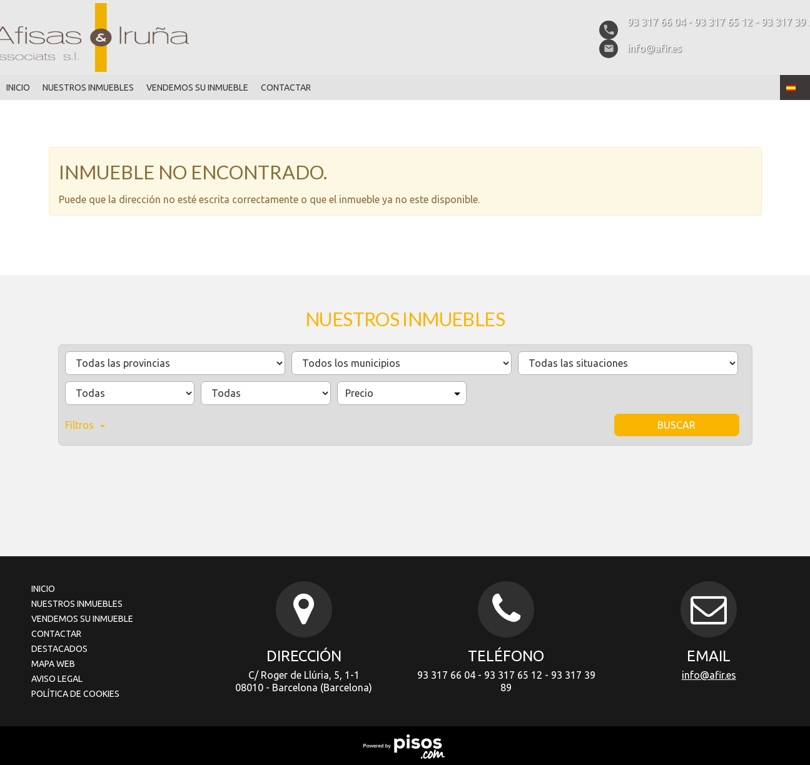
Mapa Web (53, 664)
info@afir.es (709, 675)
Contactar (286, 87)
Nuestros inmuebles (88, 87)
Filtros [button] (85, 425)
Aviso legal (57, 679)
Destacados (59, 649)
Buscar (676, 425)
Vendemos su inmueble (197, 87)
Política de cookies (75, 694)
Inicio (18, 87)
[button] (795, 87)
